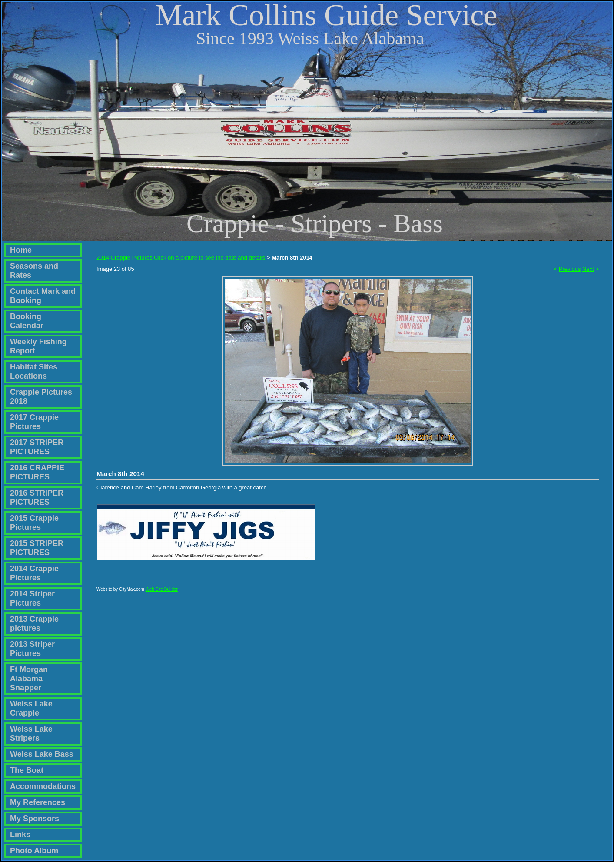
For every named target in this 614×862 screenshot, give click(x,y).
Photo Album (34, 850)
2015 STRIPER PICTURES (36, 548)
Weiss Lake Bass (41, 754)
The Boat (26, 770)
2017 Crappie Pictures (34, 422)
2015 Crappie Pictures (34, 523)
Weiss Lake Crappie (31, 708)
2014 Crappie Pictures (34, 573)
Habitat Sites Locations (33, 371)
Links (20, 834)
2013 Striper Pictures (32, 649)
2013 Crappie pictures (34, 623)
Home (21, 250)
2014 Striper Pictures (32, 598)
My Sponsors (34, 818)
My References (37, 802)
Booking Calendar (26, 321)
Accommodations (43, 786)
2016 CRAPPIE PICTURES (37, 472)
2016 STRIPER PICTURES (36, 497)
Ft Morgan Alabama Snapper (29, 678)
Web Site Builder (162, 593)
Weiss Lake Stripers (31, 733)
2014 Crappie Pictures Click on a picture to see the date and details (180, 257)
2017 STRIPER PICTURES (36, 447)
